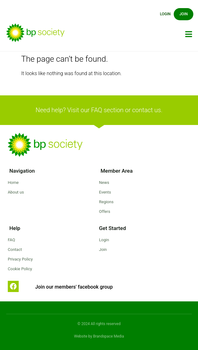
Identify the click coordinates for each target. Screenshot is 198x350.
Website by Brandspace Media (99, 336)
